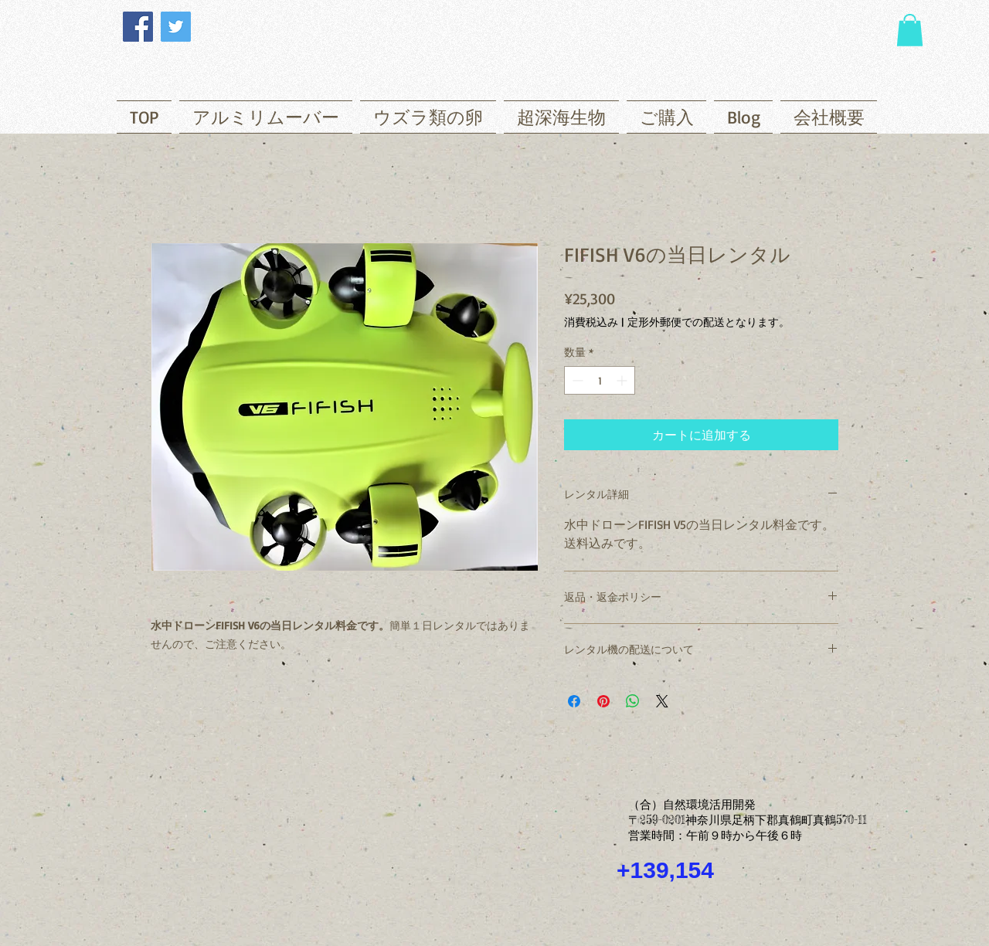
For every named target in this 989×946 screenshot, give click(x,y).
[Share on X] (662, 701)
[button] (909, 30)
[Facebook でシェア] (574, 701)
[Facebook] (138, 27)
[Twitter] (176, 27)
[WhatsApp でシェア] (633, 701)
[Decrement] (576, 380)
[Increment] (623, 380)
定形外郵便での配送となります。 (708, 321)
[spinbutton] (599, 380)
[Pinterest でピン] (603, 701)
